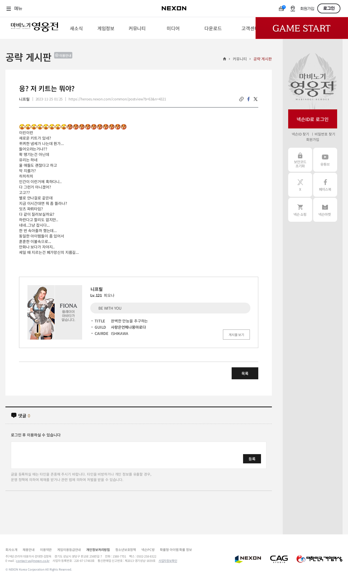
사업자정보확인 (168, 560)
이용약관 (46, 549)
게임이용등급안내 (69, 549)
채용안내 (28, 549)
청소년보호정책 (125, 549)
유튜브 (325, 160)
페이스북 (325, 185)
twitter (255, 99)
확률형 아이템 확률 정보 (176, 549)
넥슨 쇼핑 (300, 210)
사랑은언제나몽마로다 (128, 327)
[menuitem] (76, 28)
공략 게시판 (262, 58)
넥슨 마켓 (325, 210)
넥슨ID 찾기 (300, 134)
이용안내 (65, 55)
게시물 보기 (236, 334)
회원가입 (307, 9)
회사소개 (11, 549)
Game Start (302, 28)
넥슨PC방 (147, 549)
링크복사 (241, 99)
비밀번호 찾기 (325, 134)
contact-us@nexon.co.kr (32, 560)
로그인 (329, 8)
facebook (248, 99)
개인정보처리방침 (98, 549)
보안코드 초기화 (300, 160)
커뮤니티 (240, 58)
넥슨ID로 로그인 (313, 119)
